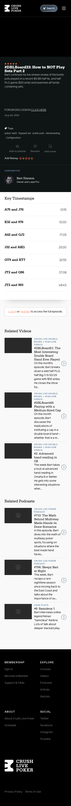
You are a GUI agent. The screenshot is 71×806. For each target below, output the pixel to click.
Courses (45, 669)
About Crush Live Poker (19, 718)
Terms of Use (33, 791)
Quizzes (45, 696)
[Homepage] (13, 8)
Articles (45, 689)
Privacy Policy (14, 791)
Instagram (46, 732)
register (25, 311)
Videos (44, 676)
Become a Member (16, 676)
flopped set (25, 133)
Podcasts (46, 683)
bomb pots (38, 133)
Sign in (9, 669)
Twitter (44, 718)
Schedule (10, 725)
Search (49, 8)
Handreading (53, 133)
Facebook (46, 725)
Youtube (45, 739)
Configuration (13, 138)
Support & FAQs (14, 683)
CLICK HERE (38, 110)
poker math (11, 133)
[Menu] (63, 8)
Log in (12, 311)
